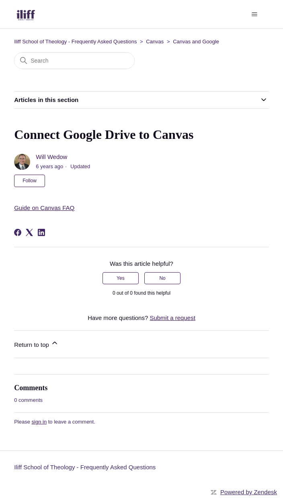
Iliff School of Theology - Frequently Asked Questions (75, 42)
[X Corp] (29, 232)
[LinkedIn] (41, 232)
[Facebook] (17, 232)
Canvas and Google (196, 42)
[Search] (74, 61)
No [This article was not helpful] (162, 278)
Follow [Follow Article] (30, 180)
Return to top (36, 343)
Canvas (155, 42)
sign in (39, 422)
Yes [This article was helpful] (121, 278)
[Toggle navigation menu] (254, 14)
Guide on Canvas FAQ (44, 207)
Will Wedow (51, 156)
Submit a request (172, 317)
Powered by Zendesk (248, 492)
